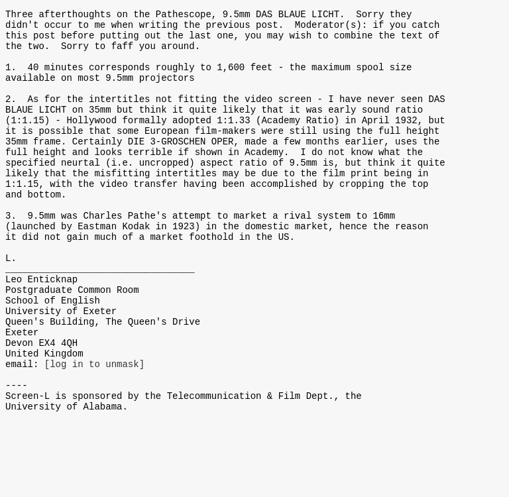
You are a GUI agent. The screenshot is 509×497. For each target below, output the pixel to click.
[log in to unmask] (94, 431)
